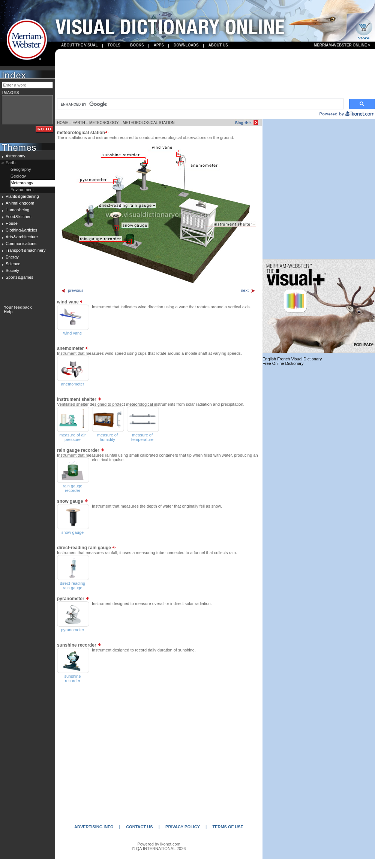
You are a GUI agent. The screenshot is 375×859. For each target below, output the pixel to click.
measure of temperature (142, 437)
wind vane (72, 333)
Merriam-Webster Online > (342, 45)
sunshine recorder (72, 678)
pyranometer (72, 629)
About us (218, 45)
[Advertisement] (215, 74)
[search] (200, 104)
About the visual (79, 45)
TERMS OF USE (227, 827)
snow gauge (73, 532)
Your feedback (18, 307)
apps (159, 45)
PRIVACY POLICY (182, 827)
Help (8, 311)
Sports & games (19, 277)
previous (72, 290)
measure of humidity (107, 437)
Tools (114, 45)
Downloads (186, 45)
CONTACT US (139, 827)
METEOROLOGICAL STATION (148, 123)
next (248, 290)
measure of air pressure (72, 437)
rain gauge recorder (72, 488)
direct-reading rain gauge (72, 585)
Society (12, 270)
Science (13, 263)
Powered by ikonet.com (158, 844)
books (137, 45)
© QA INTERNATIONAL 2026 (159, 848)
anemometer (72, 384)
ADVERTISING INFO (94, 827)
